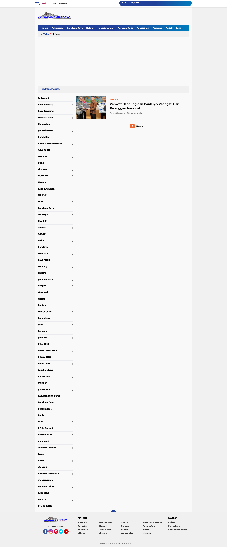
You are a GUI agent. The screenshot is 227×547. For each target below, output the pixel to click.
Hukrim (90, 28)
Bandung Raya (75, 28)
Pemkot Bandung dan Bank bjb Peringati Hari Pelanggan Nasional (144, 106)
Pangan (42, 285)
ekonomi (42, 169)
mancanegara (45, 480)
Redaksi (42, 499)
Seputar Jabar (45, 117)
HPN (40, 421)
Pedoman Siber (46, 486)
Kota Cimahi (44, 363)
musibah (42, 383)
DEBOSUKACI (45, 311)
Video (46, 34)
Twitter (62, 532)
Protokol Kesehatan (48, 473)
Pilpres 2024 (44, 357)
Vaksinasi (43, 292)
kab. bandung (45, 370)
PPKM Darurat (45, 428)
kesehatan (43, 253)
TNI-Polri (42, 195)
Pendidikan (143, 28)
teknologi (43, 266)
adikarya (42, 156)
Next (139, 126)
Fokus (41, 454)
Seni (178, 28)
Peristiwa (157, 28)
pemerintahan (45, 130)
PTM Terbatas (45, 506)
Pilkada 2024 (45, 409)
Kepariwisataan (106, 28)
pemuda (42, 337)
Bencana (42, 331)
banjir (41, 415)
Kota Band (43, 493)
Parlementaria (125, 28)
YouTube (68, 532)
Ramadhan (44, 318)
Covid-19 (42, 221)
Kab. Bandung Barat (49, 396)
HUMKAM (43, 175)
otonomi (42, 467)
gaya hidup (44, 260)
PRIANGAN (44, 376)
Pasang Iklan (174, 526)
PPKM (41, 460)
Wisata (41, 299)
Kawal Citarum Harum (50, 143)
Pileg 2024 (43, 344)
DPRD (41, 201)
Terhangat (43, 98)
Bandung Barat (46, 402)
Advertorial (57, 28)
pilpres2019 (44, 389)
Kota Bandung (46, 111)
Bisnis (41, 163)
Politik (169, 28)
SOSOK (41, 234)
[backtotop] (113, 512)
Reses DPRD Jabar (48, 350)
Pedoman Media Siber (177, 529)
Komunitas (44, 124)
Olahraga (43, 214)
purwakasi (43, 441)
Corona (42, 227)
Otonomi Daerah (47, 447)
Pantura (42, 305)
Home (43, 3)
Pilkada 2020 (45, 434)
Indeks (44, 28)
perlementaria (45, 279)
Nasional (42, 182)
